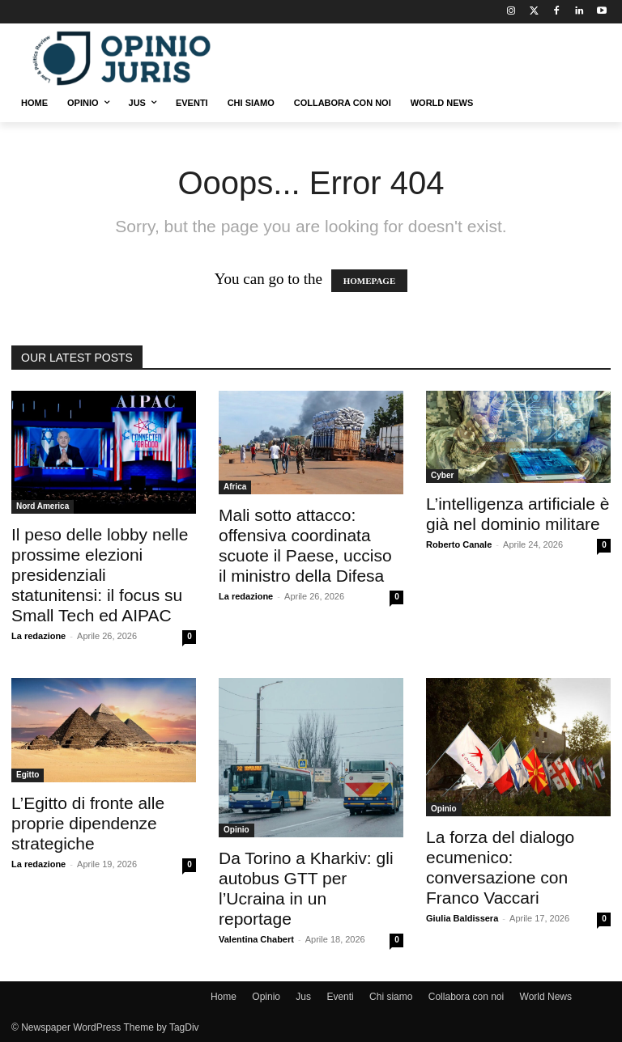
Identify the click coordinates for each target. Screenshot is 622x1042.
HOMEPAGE (369, 281)
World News (546, 996)
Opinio (236, 829)
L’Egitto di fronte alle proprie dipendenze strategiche (87, 823)
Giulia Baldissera (462, 918)
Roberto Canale (459, 544)
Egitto (27, 774)
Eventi (339, 996)
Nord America (42, 506)
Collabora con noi (466, 996)
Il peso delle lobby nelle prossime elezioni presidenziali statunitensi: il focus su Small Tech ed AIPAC (99, 575)
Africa (235, 486)
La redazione (38, 636)
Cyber (442, 475)
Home (223, 996)
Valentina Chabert (256, 939)
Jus (303, 996)
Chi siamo (390, 996)
